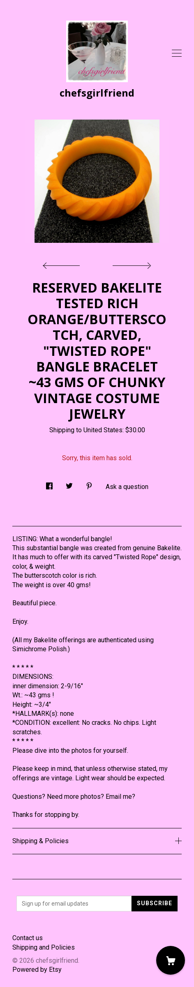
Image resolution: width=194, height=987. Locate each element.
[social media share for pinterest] (89, 483)
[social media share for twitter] (69, 483)
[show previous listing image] (63, 263)
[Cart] (170, 960)
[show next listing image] (130, 263)
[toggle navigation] (177, 53)
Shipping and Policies (43, 947)
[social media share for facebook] (49, 483)
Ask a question (127, 487)
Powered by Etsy (37, 969)
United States (102, 430)
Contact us (27, 938)
